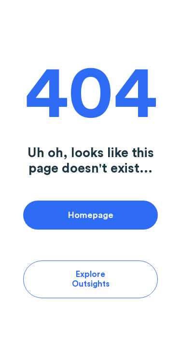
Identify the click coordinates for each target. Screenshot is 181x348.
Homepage (90, 215)
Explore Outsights (91, 279)
